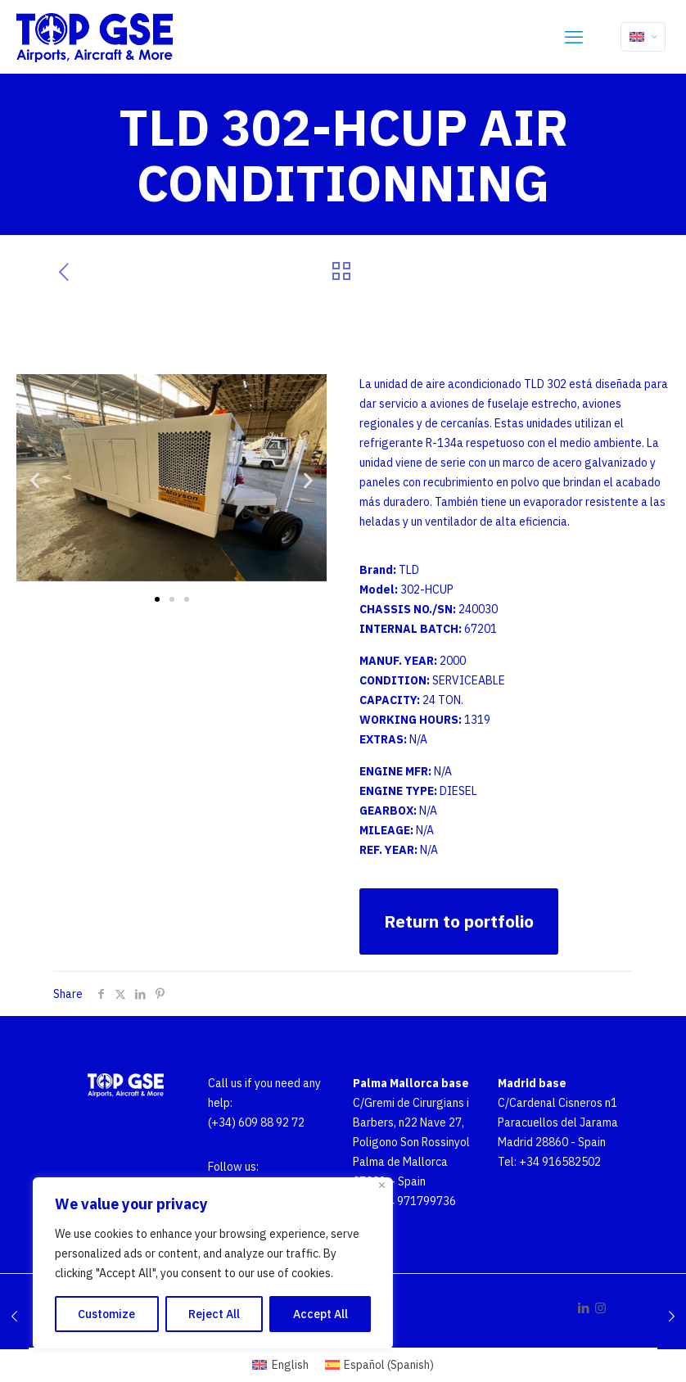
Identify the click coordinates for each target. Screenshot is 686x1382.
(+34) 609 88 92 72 (256, 1122)
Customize (106, 1314)
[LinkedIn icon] (583, 1308)
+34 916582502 (560, 1161)
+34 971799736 (415, 1201)
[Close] (382, 1185)
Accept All (320, 1314)
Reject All (214, 1314)
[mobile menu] (574, 37)
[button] (35, 480)
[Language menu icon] (643, 37)
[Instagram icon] (600, 1308)
